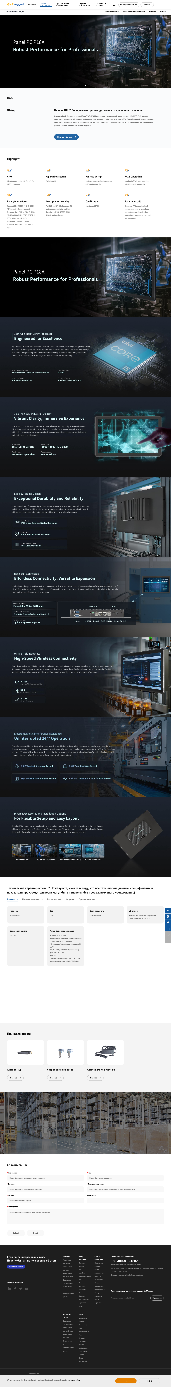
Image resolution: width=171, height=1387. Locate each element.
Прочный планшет (82, 1264)
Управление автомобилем (67, 1275)
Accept (126, 1381)
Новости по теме (83, 1326)
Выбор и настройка (98, 1294)
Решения (32, 5)
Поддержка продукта (99, 1264)
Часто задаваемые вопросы (99, 1273)
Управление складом (67, 1268)
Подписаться (157, 1298)
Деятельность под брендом (83, 1334)
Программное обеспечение (62, 5)
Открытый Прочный (82, 1291)
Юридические (34, 1373)
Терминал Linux (82, 1304)
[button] (3, 1122)
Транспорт (67, 1280)
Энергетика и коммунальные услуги (67, 1292)
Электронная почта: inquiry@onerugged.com (127, 1275)
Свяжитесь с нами (83, 1353)
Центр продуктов (45, 5)
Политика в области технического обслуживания (99, 1284)
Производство (67, 1283)
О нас (114, 5)
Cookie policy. (75, 1380)
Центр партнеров (98, 1301)
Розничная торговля (67, 1262)
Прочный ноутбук (82, 1284)
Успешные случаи (101, 5)
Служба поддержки (84, 5)
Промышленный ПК (83, 1278)
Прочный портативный (83, 1298)
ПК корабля (82, 1271)
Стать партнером (83, 1359)
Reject (149, 1381)
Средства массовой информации (83, 1344)
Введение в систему (83, 1320)
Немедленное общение (16, 1267)
